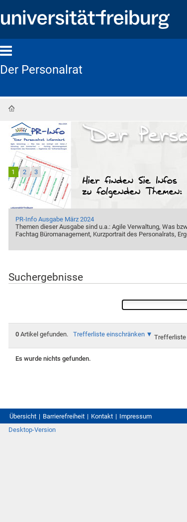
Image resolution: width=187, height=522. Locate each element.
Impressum (135, 416)
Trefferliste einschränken (109, 334)
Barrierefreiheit (64, 416)
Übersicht (22, 416)
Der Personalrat (41, 70)
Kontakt (102, 416)
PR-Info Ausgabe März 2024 (54, 219)
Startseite (11, 108)
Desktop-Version (32, 429)
